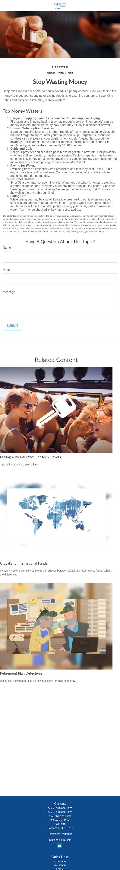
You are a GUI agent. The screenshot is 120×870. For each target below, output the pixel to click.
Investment (60, 865)
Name (7, 247)
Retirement (60, 861)
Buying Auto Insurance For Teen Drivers (30, 457)
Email (6, 269)
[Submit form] (12, 325)
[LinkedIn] (59, 845)
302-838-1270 (64, 808)
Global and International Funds (23, 563)
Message (9, 292)
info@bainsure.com (60, 839)
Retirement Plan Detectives (21, 673)
